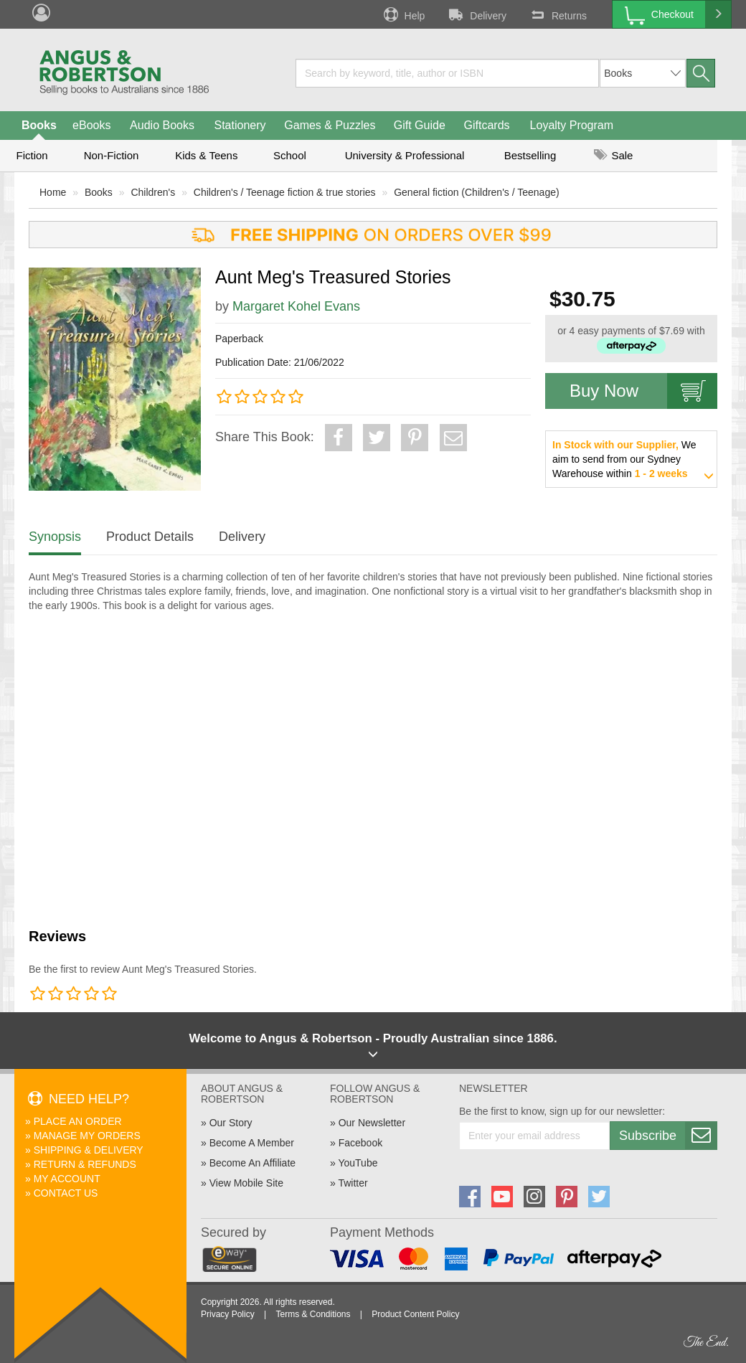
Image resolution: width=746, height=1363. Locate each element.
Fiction (31, 155)
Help (403, 14)
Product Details (150, 536)
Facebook (360, 1143)
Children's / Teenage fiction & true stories (285, 192)
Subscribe (668, 1135)
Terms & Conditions (312, 1314)
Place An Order (78, 1121)
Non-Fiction (111, 155)
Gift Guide (419, 125)
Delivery (476, 14)
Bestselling (530, 155)
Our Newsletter (372, 1122)
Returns (557, 14)
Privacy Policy (228, 1314)
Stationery (239, 125)
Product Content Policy (415, 1314)
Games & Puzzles (329, 125)
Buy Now (643, 391)
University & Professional (405, 155)
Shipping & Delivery (88, 1150)
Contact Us (66, 1193)
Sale (613, 155)
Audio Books (162, 125)
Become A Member (251, 1143)
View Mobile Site (246, 1183)
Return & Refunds (85, 1164)
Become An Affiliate (252, 1163)
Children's (153, 192)
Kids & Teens (206, 155)
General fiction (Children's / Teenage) (476, 192)
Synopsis (55, 536)
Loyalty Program (572, 125)
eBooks (91, 125)
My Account (67, 1178)
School (289, 155)
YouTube (357, 1163)
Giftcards (487, 125)
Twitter (352, 1183)
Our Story (230, 1122)
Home (52, 192)
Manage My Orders (87, 1135)
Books (39, 125)
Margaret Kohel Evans (296, 306)
